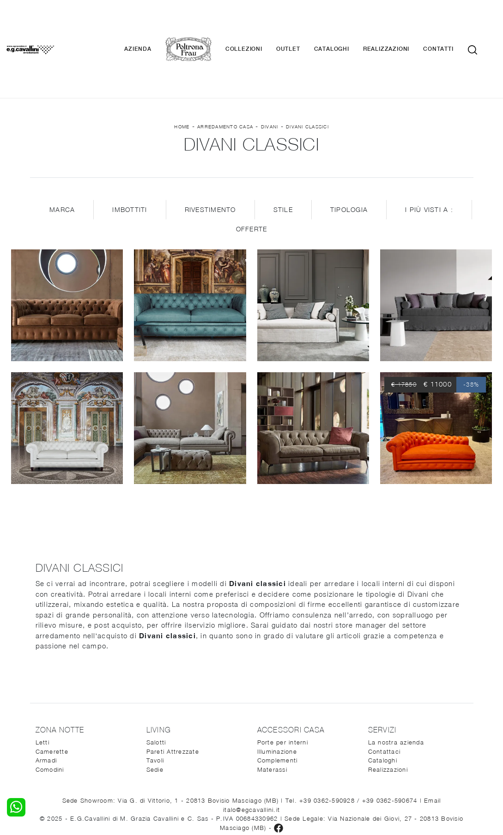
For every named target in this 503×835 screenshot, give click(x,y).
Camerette (52, 698)
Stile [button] (283, 157)
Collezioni (256, 23)
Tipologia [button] (349, 157)
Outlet (301, 23)
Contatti (451, 23)
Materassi (272, 716)
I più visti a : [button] (429, 157)
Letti (42, 690)
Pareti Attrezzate (172, 698)
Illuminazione (277, 698)
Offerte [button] (251, 177)
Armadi (46, 708)
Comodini (50, 716)
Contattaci (384, 698)
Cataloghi (344, 23)
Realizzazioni (399, 23)
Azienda (151, 23)
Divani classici (307, 74)
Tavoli (155, 708)
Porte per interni (282, 690)
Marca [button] (62, 157)
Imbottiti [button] (129, 157)
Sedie (155, 716)
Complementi (277, 708)
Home (181, 74)
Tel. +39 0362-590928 (321, 748)
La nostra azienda (396, 690)
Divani (270, 74)
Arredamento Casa (225, 74)
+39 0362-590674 (391, 748)
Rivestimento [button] (210, 157)
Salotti (156, 690)
